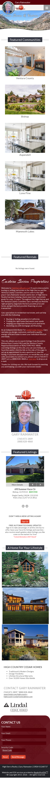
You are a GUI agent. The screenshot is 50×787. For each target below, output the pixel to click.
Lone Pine (25, 192)
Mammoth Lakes (25, 230)
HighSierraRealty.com (21, 288)
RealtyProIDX (41, 772)
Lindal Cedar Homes (34, 330)
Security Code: (7, 747)
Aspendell (25, 153)
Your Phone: (6, 740)
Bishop (25, 115)
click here (32, 359)
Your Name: (6, 726)
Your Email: (5, 733)
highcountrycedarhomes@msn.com (18, 696)
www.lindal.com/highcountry (15, 694)
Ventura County (25, 77)
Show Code (7, 750)
